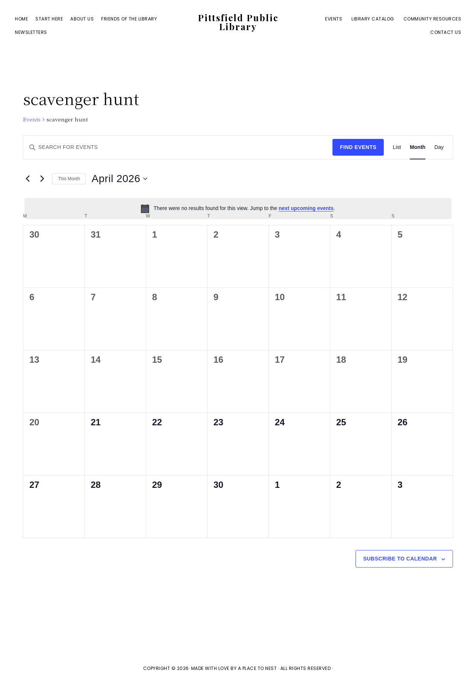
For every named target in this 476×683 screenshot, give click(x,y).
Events (32, 119)
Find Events (358, 147)
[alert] (238, 208)
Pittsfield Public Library (238, 22)
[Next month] (42, 178)
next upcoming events (306, 208)
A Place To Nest (257, 668)
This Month (69, 178)
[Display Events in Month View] (417, 147)
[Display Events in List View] (397, 147)
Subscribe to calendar (400, 559)
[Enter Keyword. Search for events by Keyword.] (177, 147)
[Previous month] (27, 178)
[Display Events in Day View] (439, 147)
